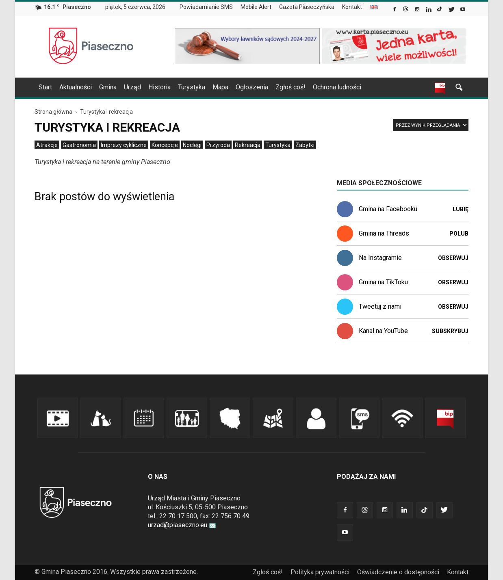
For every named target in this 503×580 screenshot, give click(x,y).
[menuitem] (209, 7)
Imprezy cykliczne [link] (124, 145)
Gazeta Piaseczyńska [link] (306, 7)
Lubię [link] (460, 209)
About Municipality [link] (374, 7)
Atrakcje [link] (47, 145)
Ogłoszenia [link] (252, 87)
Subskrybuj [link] (450, 331)
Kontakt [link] (352, 7)
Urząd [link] (132, 87)
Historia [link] (159, 87)
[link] (395, 10)
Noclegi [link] (192, 145)
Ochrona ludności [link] (337, 87)
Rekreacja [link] (247, 145)
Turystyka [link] (191, 87)
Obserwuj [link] (453, 258)
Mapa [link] (220, 87)
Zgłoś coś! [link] (290, 87)
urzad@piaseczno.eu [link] (182, 525)
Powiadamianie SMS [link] (206, 7)
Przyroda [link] (218, 145)
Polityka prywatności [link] (320, 572)
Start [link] (45, 87)
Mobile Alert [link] (256, 7)
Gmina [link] (108, 87)
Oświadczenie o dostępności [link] (398, 572)
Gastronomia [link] (79, 145)
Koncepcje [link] (165, 145)
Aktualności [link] (75, 87)
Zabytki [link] (304, 145)
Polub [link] (458, 233)
